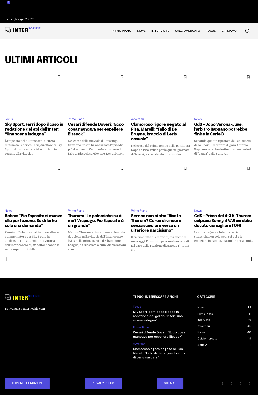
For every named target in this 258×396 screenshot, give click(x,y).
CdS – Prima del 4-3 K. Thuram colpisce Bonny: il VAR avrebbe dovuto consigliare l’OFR (223, 222)
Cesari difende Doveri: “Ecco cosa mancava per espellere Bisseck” (96, 130)
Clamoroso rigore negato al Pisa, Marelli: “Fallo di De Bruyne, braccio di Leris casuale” (159, 354)
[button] (247, 31)
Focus (9, 119)
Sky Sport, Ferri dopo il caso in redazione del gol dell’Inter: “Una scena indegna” (34, 130)
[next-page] (250, 260)
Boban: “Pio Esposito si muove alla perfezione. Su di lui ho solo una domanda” (33, 222)
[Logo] (23, 31)
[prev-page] (7, 260)
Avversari (137, 119)
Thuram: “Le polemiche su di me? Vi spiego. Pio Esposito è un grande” (96, 222)
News (198, 119)
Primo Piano (76, 119)
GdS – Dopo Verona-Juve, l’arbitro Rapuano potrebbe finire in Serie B (220, 130)
